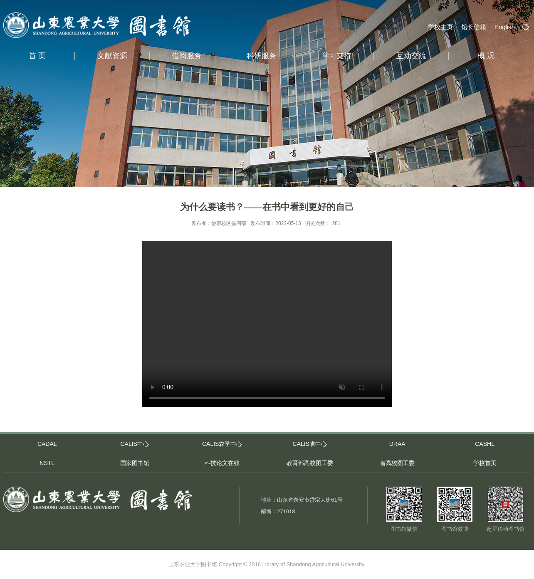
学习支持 (336, 56)
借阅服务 (187, 56)
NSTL (47, 463)
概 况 (485, 56)
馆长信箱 (473, 26)
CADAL (47, 443)
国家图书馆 (134, 463)
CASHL (484, 443)
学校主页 (440, 26)
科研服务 (262, 56)
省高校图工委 (397, 463)
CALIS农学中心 (222, 443)
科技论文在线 (222, 463)
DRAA (397, 443)
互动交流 (411, 56)
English (504, 26)
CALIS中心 (134, 443)
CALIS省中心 (309, 443)
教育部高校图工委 (310, 463)
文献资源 (112, 56)
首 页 (37, 56)
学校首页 (485, 463)
